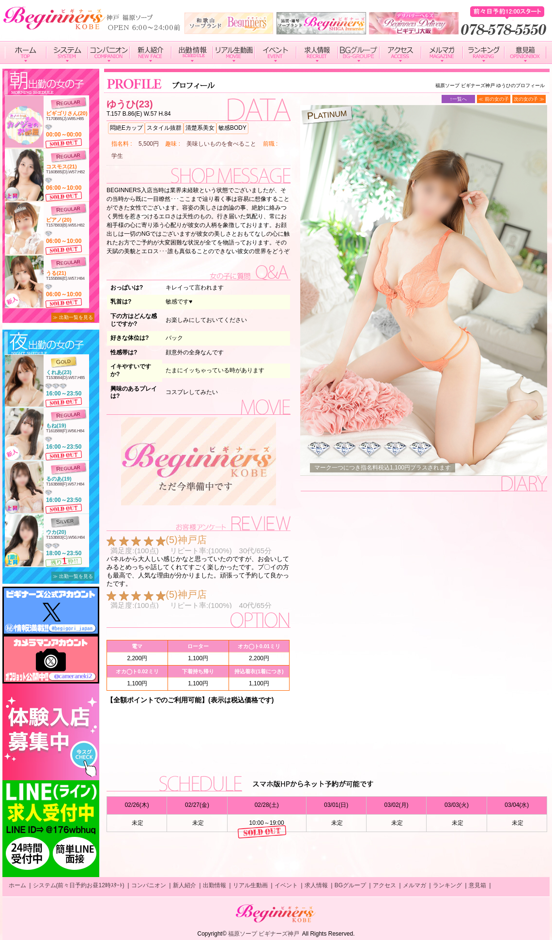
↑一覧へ (458, 99)
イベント (286, 885)
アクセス (384, 885)
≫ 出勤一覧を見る (73, 317)
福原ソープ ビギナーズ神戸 (263, 933)
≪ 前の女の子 (493, 99)
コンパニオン (148, 885)
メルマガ (414, 885)
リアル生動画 (250, 885)
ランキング (447, 885)
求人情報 (316, 885)
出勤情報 (214, 885)
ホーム (17, 885)
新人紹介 (184, 885)
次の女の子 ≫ (529, 99)
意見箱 (477, 885)
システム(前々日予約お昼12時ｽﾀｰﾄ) (78, 885)
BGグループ (350, 885)
